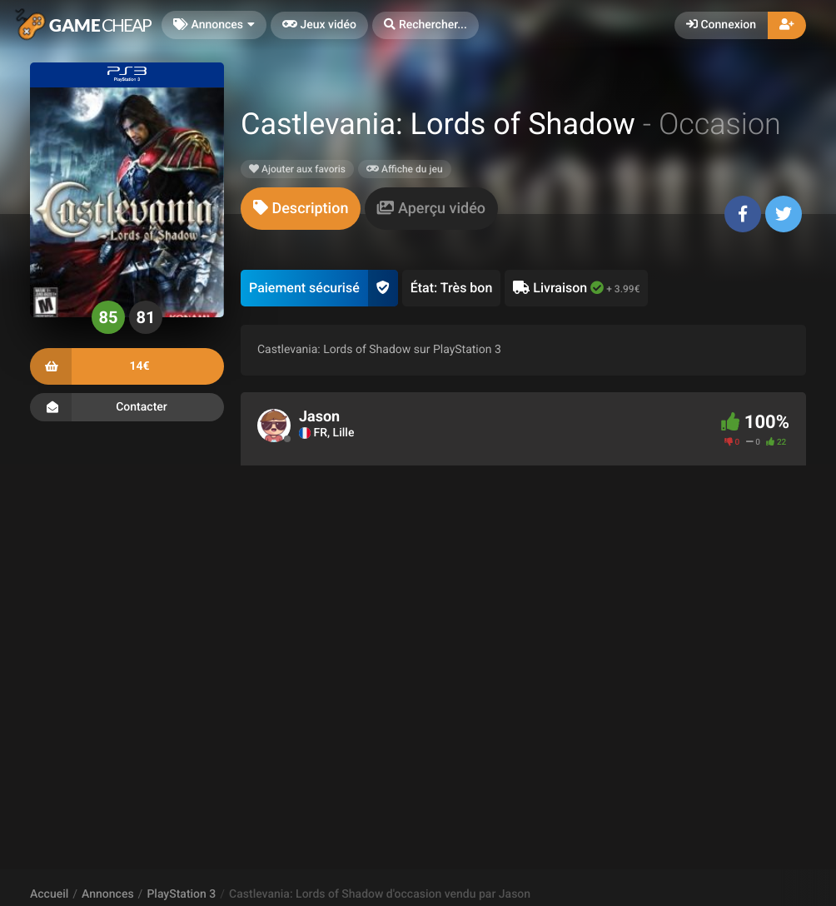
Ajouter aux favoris (297, 169)
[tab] (301, 208)
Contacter (127, 407)
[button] (425, 25)
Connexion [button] (721, 25)
